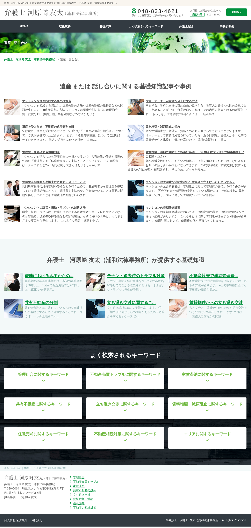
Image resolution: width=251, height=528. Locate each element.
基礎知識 (105, 26)
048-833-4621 (158, 11)
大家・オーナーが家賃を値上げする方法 (172, 101)
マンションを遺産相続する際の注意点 (46, 101)
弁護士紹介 (186, 26)
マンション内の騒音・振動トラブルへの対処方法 (54, 207)
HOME (24, 26)
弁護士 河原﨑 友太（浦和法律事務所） (30, 59)
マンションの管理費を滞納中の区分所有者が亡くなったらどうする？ (190, 182)
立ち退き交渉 (81, 496)
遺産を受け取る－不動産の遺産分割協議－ (49, 126)
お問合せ (237, 12)
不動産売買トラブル (86, 483)
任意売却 (79, 504)
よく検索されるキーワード (146, 26)
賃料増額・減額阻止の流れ (163, 126)
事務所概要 (227, 26)
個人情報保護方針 (15, 521)
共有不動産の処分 (84, 491)
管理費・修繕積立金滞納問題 (41, 152)
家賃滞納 (79, 487)
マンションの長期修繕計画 (163, 207)
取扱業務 (65, 26)
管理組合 (79, 478)
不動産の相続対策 (84, 509)
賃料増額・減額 (83, 500)
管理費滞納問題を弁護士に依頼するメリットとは (54, 182)
